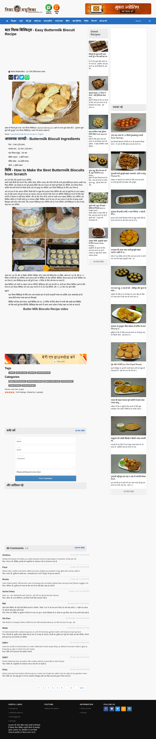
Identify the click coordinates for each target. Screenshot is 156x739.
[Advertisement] (45, 53)
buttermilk (31, 373)
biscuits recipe (21, 373)
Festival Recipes (66, 381)
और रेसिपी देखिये (98, 262)
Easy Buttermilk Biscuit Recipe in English (27, 134)
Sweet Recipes (96, 33)
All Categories (15, 717)
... (66, 688)
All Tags (13, 721)
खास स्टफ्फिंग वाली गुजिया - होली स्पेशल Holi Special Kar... (98, 134)
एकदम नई (118, 107)
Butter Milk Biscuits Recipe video (45, 309)
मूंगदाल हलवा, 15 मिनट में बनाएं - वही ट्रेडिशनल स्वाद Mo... (97, 95)
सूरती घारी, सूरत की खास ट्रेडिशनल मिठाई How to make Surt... (97, 208)
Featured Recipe (14, 385)
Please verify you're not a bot (29, 472)
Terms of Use (86, 708)
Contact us (14, 708)
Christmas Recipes (28, 385)
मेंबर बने (94, 21)
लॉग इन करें (103, 21)
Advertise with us (16, 713)
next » (82, 688)
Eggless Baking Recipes (17, 381)
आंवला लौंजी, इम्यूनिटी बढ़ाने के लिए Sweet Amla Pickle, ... (98, 243)
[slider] (10, 392)
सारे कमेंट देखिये (80, 431)
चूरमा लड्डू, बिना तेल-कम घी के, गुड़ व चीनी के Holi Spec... (97, 172)
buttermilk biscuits (43, 373)
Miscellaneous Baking (34, 381)
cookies (11, 373)
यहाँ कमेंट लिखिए (80, 548)
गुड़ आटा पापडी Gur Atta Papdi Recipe (126, 364)
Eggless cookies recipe (51, 381)
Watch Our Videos (52, 708)
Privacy (84, 713)
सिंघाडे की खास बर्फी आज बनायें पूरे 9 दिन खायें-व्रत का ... (98, 56)
